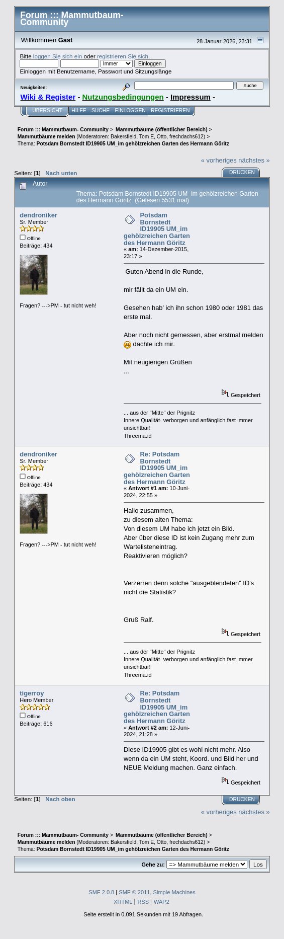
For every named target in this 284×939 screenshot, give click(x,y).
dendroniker (38, 215)
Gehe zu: (153, 865)
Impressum (190, 97)
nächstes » (253, 160)
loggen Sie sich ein (57, 56)
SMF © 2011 (134, 892)
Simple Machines (174, 892)
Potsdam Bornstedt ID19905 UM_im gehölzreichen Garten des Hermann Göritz (157, 229)
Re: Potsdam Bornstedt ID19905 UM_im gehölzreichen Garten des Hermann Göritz (157, 468)
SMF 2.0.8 (101, 892)
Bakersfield (123, 136)
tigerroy (32, 693)
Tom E (146, 136)
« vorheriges (219, 160)
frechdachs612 (186, 136)
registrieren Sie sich (122, 56)
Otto (162, 136)
